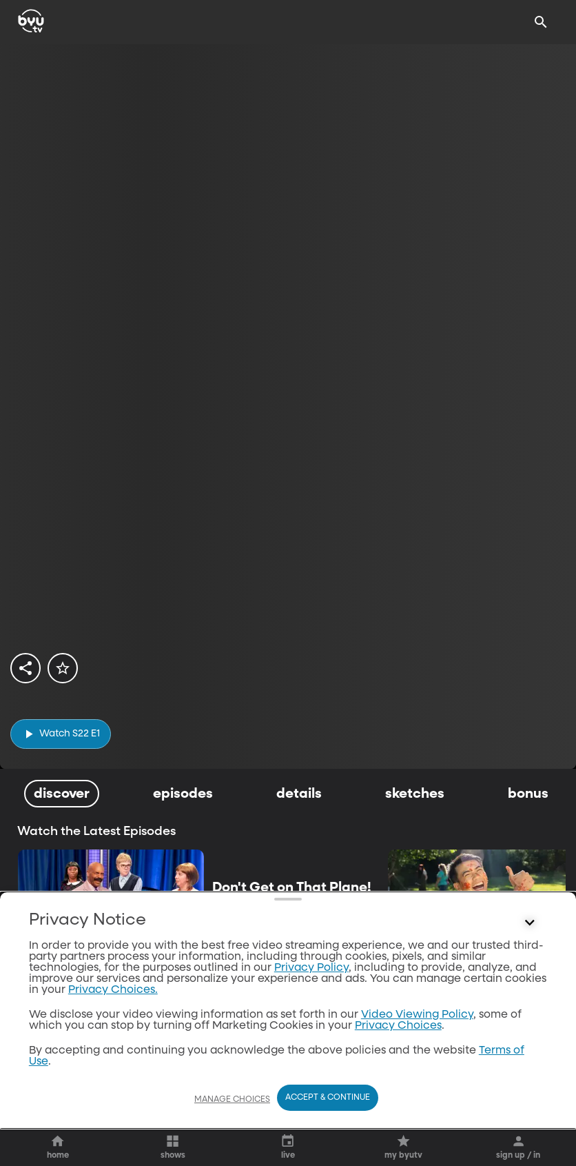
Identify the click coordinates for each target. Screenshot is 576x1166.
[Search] (540, 22)
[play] (60, 734)
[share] (25, 668)
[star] (63, 668)
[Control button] (530, 1133)
